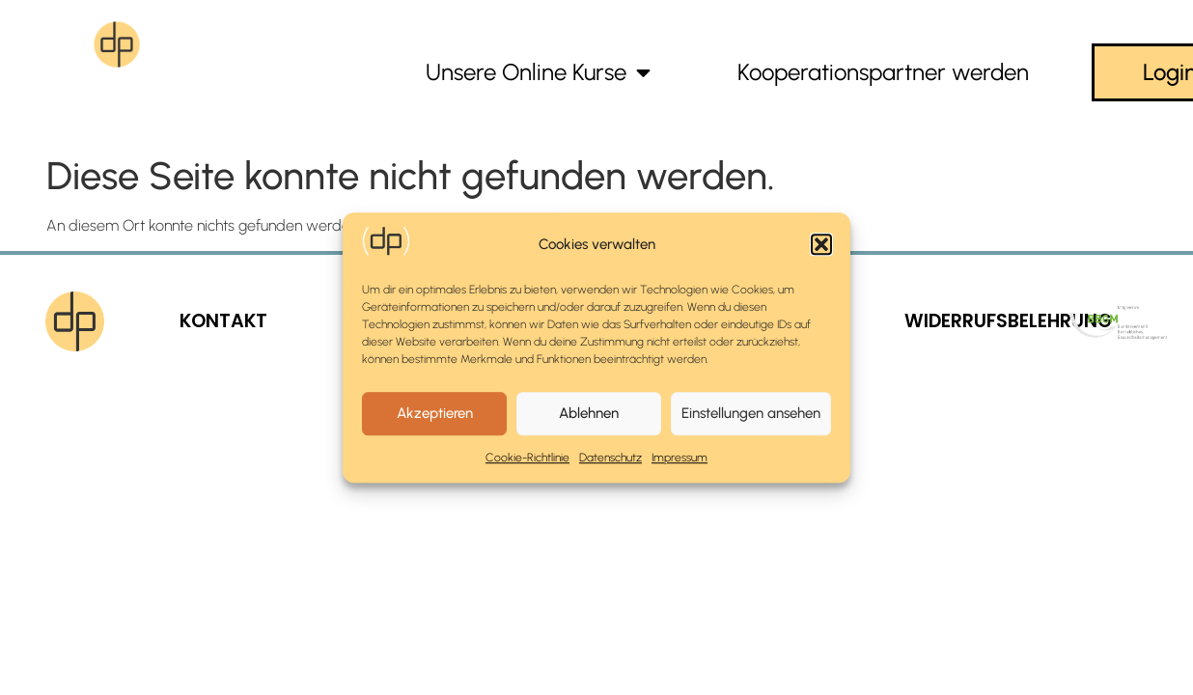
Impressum (679, 457)
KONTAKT (223, 321)
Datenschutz (610, 457)
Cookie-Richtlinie (527, 457)
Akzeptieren (435, 413)
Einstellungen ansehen (750, 413)
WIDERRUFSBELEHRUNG (1008, 321)
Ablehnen (589, 413)
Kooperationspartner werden (883, 72)
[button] (821, 244)
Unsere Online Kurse (538, 72)
